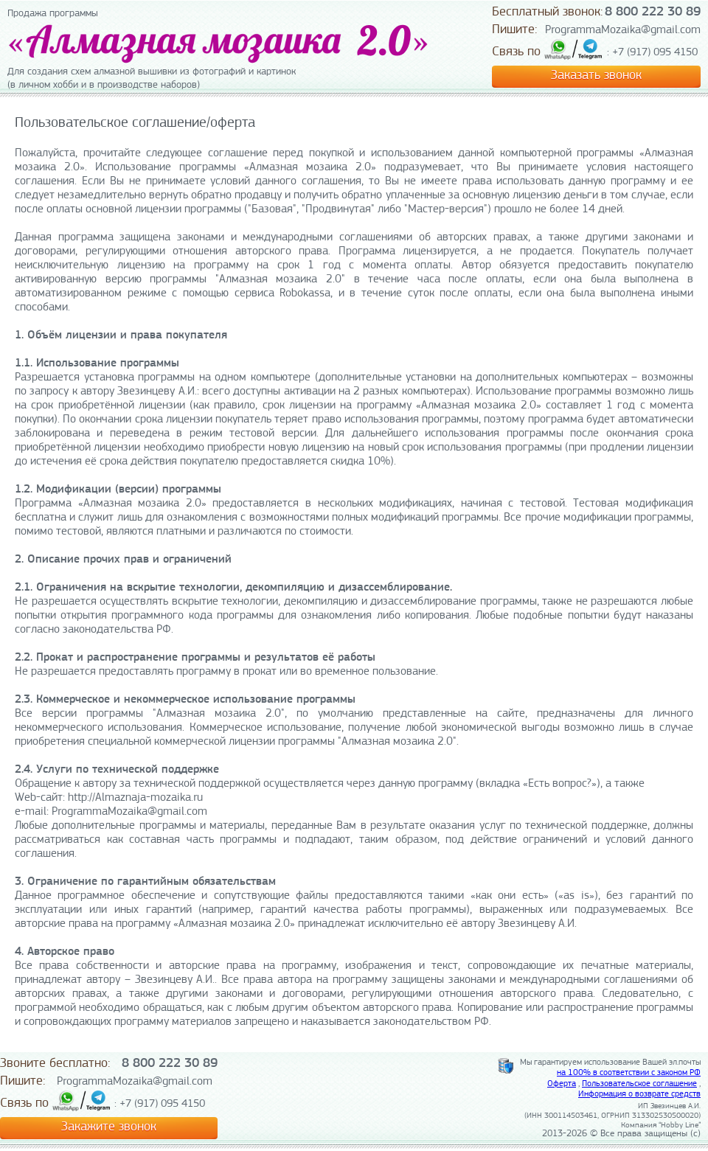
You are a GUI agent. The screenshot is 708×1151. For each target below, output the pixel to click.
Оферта (561, 1083)
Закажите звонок (108, 1127)
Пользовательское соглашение (639, 1083)
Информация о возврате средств (639, 1094)
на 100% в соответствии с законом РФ (629, 1072)
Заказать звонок (596, 76)
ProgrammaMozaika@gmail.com (623, 30)
